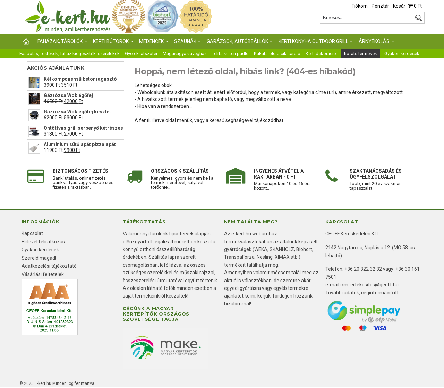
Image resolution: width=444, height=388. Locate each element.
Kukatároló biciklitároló (277, 53)
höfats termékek (360, 53)
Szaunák (185, 41)
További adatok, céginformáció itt (362, 292)
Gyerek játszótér (141, 53)
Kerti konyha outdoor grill (313, 41)
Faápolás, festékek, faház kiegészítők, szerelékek (69, 53)
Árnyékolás (374, 41)
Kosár (399, 6)
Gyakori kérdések (401, 53)
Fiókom (360, 6)
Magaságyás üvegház (185, 53)
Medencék (151, 41)
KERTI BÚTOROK (111, 41)
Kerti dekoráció (321, 53)
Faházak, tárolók (60, 41)
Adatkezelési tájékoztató (49, 266)
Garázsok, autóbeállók (237, 41)
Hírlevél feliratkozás (43, 241)
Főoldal (25, 41)
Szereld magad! (39, 258)
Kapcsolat (32, 233)
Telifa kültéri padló (230, 53)
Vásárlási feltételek (43, 274)
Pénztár (380, 6)
